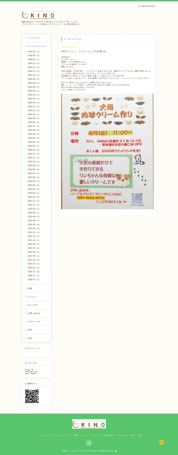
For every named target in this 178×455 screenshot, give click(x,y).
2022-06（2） (34, 220)
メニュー (30, 297)
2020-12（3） (34, 271)
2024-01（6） (34, 150)
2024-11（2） (34, 110)
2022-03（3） (34, 228)
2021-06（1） (34, 252)
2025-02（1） (34, 99)
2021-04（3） (34, 260)
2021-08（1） (34, 244)
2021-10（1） (34, 240)
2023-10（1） (34, 161)
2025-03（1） (34, 95)
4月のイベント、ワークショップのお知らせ (83, 51)
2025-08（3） (34, 79)
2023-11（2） (34, 157)
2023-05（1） (34, 181)
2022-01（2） (34, 232)
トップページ (32, 38)
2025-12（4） (34, 67)
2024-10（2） (34, 114)
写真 (28, 288)
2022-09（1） (34, 213)
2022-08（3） (34, 216)
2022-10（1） (34, 209)
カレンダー (31, 305)
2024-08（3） (34, 122)
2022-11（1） (34, 205)
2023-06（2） (34, 177)
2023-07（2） (34, 173)
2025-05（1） (34, 87)
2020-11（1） (34, 275)
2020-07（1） (34, 279)
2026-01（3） (34, 63)
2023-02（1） (34, 193)
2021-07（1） (34, 248)
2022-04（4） (34, 224)
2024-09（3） (34, 118)
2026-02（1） (34, 59)
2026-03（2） (34, 55)
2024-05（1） (34, 134)
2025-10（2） (34, 75)
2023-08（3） (34, 169)
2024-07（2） (34, 126)
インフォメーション (35, 46)
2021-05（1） (34, 256)
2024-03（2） (34, 142)
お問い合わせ (32, 313)
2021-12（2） (34, 236)
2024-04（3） (34, 138)
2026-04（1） (34, 51)
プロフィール (32, 321)
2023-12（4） (34, 154)
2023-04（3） (34, 185)
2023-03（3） (34, 189)
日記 (28, 338)
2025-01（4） (34, 102)
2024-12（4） (34, 106)
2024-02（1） (34, 146)
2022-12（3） (34, 201)
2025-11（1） (34, 71)
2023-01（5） (34, 197)
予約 (28, 330)
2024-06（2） (34, 130)
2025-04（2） (34, 91)
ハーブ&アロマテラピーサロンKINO (82, 451)
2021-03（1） (34, 264)
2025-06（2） (34, 83)
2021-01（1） (34, 268)
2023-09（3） (34, 165)
